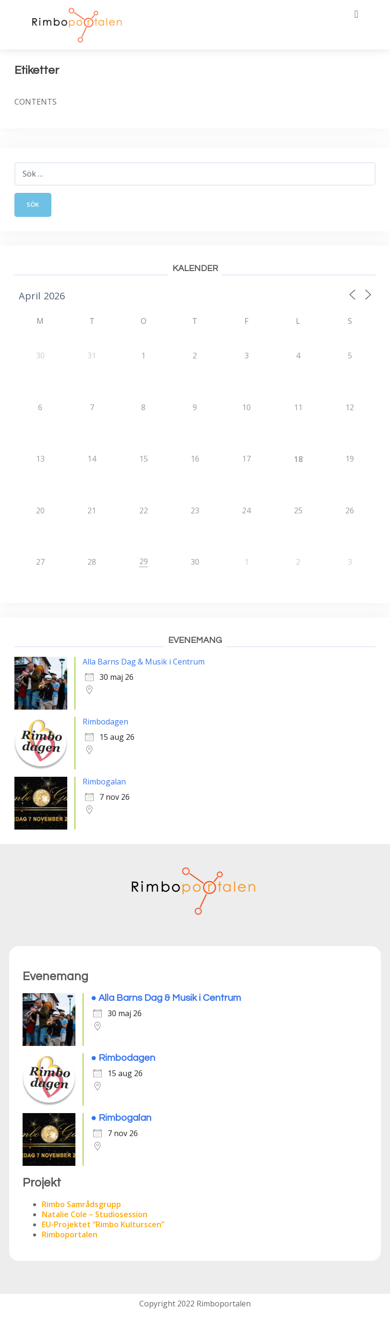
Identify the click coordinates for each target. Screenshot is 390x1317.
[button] (356, 14)
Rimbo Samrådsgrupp (81, 1206)
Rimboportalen (70, 1237)
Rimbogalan (104, 784)
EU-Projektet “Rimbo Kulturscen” (103, 1227)
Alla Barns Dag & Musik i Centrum (144, 664)
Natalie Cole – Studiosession (94, 1216)
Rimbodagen (105, 724)
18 (298, 461)
